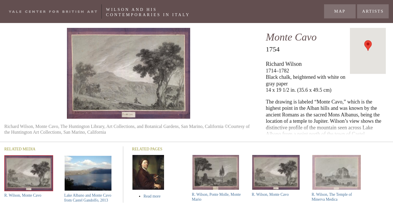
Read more (162, 196)
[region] (368, 51)
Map (339, 11)
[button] (368, 45)
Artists (373, 11)
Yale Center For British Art (53, 11)
